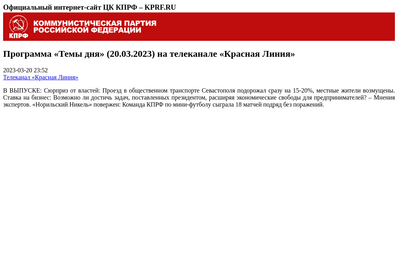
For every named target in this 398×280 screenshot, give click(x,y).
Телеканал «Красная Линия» (41, 77)
